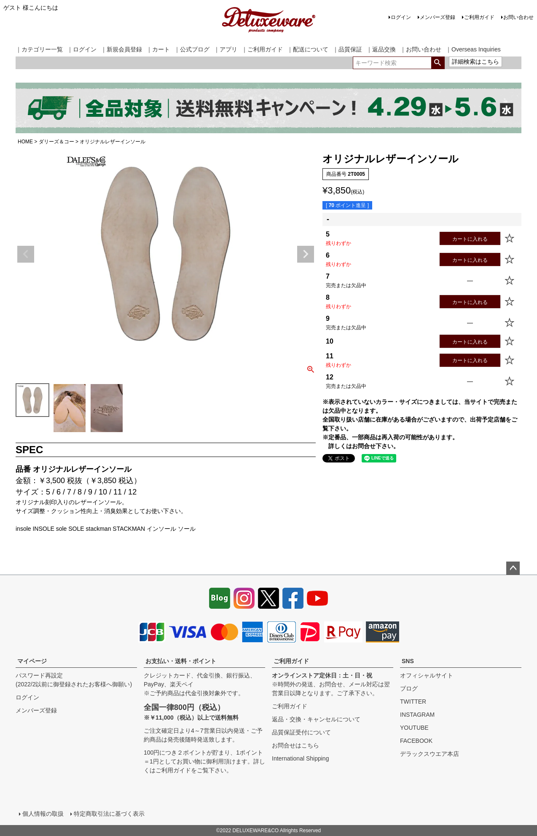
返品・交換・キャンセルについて (316, 719)
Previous (25, 254)
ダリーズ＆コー (56, 142)
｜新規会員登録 (121, 49)
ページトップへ (513, 568)
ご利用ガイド (479, 17)
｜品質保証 (347, 49)
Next (305, 254)
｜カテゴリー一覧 (39, 49)
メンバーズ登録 (437, 17)
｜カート (158, 49)
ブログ (409, 688)
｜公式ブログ (191, 49)
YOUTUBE (414, 727)
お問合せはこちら (295, 745)
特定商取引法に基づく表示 (109, 813)
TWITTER (413, 701)
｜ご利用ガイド (262, 49)
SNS (408, 661)
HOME (25, 142)
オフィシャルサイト (426, 675)
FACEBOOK (416, 740)
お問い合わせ (518, 17)
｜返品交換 (381, 49)
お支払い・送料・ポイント (180, 661)
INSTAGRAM (417, 714)
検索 (437, 63)
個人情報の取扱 (43, 813)
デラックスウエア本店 (429, 753)
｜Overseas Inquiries (473, 49)
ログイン (401, 17)
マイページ (32, 661)
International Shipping (300, 758)
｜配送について (307, 49)
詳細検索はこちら (475, 61)
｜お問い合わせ (420, 49)
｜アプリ (225, 49)
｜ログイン (82, 49)
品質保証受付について (301, 732)
